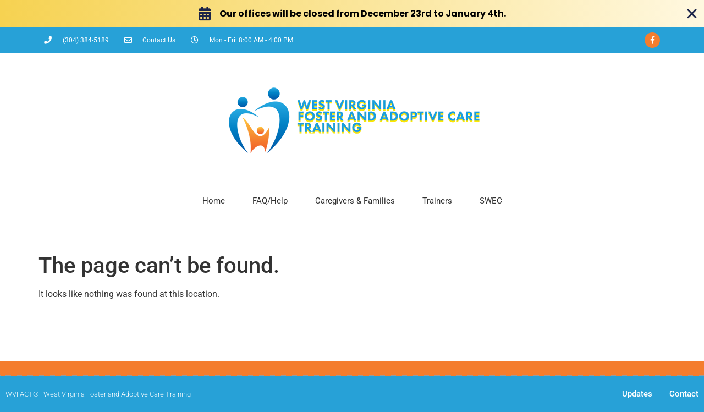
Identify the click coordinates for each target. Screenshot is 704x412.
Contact (683, 394)
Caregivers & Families (355, 201)
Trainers (437, 201)
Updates (637, 394)
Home (213, 201)
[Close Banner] (691, 13)
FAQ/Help (270, 201)
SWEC (491, 201)
